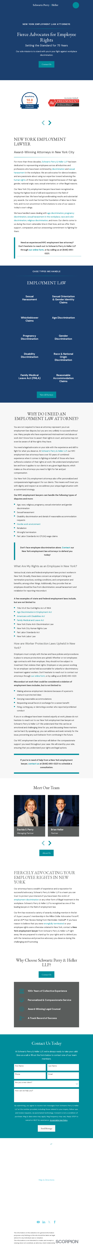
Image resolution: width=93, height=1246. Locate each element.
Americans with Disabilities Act (31, 616)
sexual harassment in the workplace (43, 216)
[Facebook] (54, 1222)
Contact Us (46, 64)
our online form (38, 676)
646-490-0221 (46, 1155)
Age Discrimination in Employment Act (34, 612)
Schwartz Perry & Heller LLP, (54, 451)
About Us (47, 853)
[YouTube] (38, 1222)
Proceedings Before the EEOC (63, 1192)
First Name (19, 1066)
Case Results (63, 1203)
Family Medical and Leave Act (30, 620)
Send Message (46, 1128)
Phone (17, 1074)
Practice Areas (29, 1203)
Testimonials (63, 1198)
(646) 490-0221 (69, 676)
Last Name (52, 1066)
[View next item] (49, 122)
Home (29, 1192)
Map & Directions (46, 1180)
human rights (20, 180)
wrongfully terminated (54, 923)
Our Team (29, 1198)
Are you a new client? (23, 1082)
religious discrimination (37, 220)
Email (50, 1074)
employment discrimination (26, 899)
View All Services (46, 394)
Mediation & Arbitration (29, 1208)
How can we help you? (24, 1091)
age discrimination (55, 213)
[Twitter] (49, 1222)
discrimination (58, 169)
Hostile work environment (28, 524)
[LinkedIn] (43, 1222)
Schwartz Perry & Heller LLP (54, 161)
